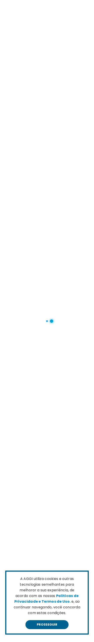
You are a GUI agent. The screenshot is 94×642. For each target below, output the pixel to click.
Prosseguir (47, 624)
